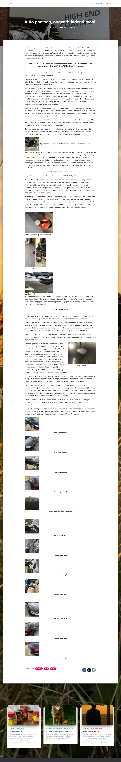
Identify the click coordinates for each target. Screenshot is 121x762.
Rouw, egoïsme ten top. (91, 731)
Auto (46, 668)
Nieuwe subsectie (15, 731)
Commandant (48, 55)
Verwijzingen (109, 3)
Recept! (22, 728)
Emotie (101, 728)
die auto (43, 48)
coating (51, 385)
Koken (18, 728)
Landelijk (65, 728)
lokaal (53, 668)
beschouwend (57, 728)
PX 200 (42, 381)
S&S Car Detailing (75, 73)
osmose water (70, 180)
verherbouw (70, 91)
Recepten (99, 3)
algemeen (38, 668)
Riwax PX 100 (39, 193)
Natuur (71, 728)
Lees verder (17, 745)
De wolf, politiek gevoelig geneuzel (58, 731)
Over (91, 3)
